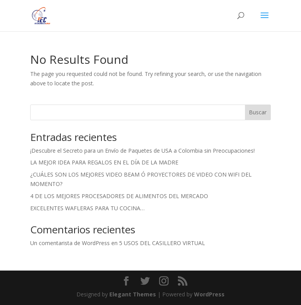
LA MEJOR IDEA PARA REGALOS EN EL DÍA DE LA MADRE (104, 162)
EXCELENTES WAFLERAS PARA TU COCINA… (87, 208)
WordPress (209, 294)
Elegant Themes (132, 294)
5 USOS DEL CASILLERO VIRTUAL (162, 243)
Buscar (258, 112)
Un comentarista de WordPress (70, 243)
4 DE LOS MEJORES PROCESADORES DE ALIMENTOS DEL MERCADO (119, 196)
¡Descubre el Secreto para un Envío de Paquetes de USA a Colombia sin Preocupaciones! (142, 150)
